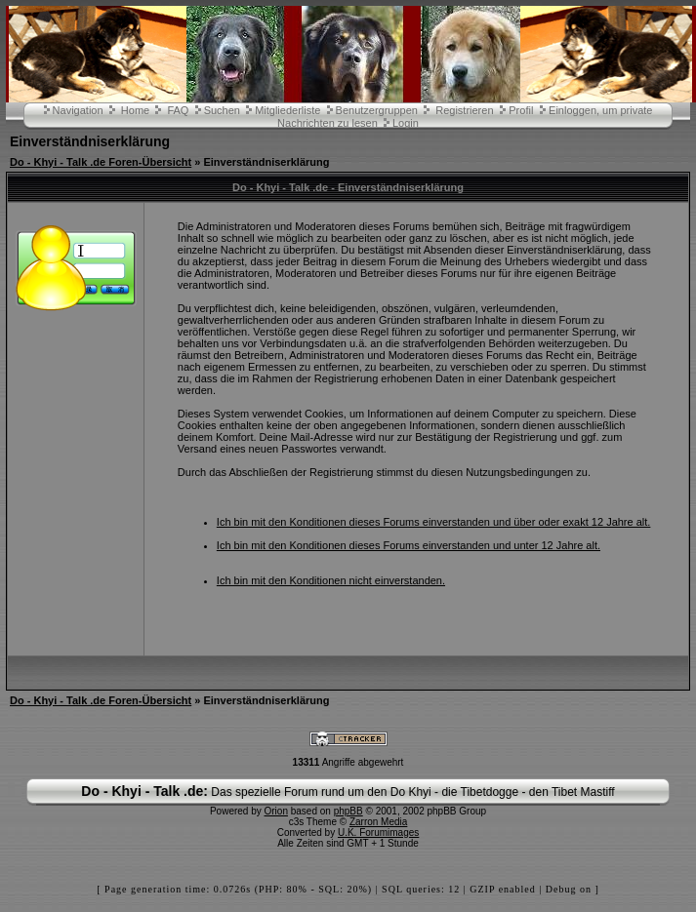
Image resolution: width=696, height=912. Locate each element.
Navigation (78, 110)
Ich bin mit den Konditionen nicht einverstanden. (331, 580)
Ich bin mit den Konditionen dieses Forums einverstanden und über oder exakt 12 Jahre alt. (434, 522)
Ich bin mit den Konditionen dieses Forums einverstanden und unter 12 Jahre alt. (408, 545)
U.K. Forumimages (378, 832)
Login (405, 123)
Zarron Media (378, 821)
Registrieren (464, 110)
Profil (521, 110)
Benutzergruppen (377, 110)
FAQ (177, 110)
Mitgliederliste (287, 110)
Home (135, 110)
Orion (276, 811)
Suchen (222, 110)
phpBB (348, 811)
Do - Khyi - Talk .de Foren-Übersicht (100, 162)
